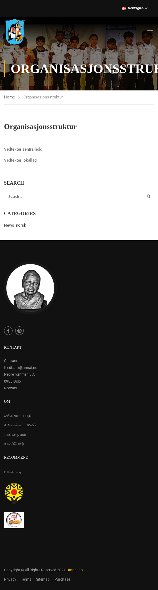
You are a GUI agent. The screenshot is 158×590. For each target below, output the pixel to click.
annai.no (75, 570)
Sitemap (43, 579)
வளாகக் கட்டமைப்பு (21, 425)
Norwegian (133, 8)
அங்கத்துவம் (15, 434)
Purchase (62, 579)
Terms (26, 579)
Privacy (10, 579)
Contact (10, 361)
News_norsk (15, 225)
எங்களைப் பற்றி (17, 415)
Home (9, 97)
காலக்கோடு (14, 443)
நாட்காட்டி (12, 471)
